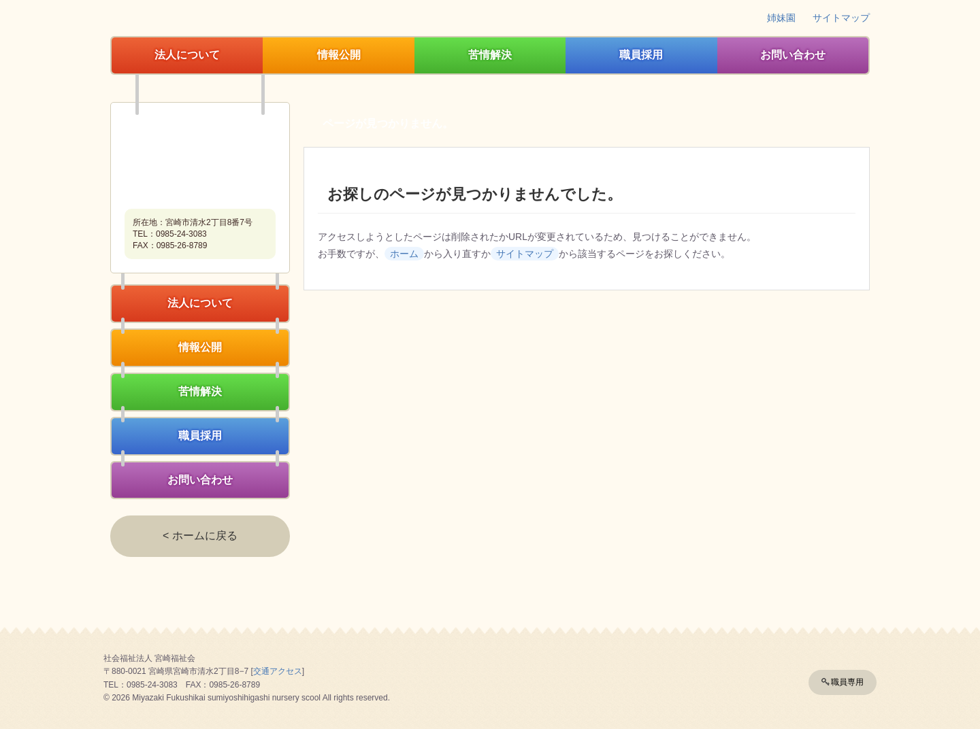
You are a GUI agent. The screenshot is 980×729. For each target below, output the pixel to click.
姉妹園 (781, 17)
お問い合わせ (793, 55)
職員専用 (847, 682)
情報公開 (339, 55)
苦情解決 (490, 55)
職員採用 (641, 55)
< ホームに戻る (200, 535)
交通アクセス (277, 671)
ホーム (404, 253)
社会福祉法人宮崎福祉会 (200, 157)
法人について (187, 55)
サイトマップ (841, 17)
